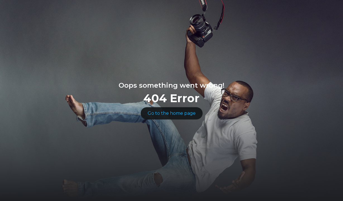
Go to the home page (172, 113)
